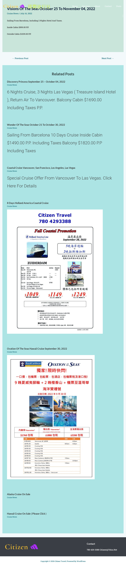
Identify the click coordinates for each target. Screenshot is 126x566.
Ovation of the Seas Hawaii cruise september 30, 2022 (37, 348)
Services (88, 6)
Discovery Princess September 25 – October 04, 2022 (36, 81)
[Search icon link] (122, 16)
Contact (109, 6)
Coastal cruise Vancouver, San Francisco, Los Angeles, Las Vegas (41, 167)
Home (78, 6)
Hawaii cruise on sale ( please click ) (26, 513)
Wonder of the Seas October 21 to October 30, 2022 (36, 124)
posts (119, 6)
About (99, 6)
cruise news (12, 85)
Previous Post (20, 58)
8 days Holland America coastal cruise (28, 202)
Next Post (108, 58)
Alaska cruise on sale (18, 494)
